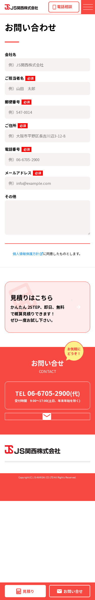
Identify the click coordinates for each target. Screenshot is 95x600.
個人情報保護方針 (26, 266)
